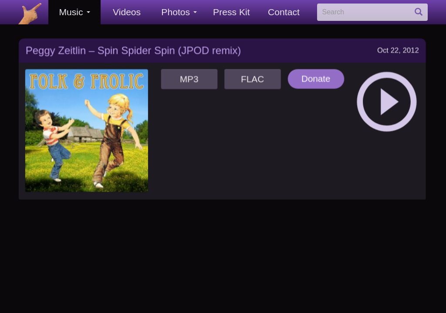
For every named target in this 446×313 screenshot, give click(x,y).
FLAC (251, 75)
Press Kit (231, 12)
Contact (284, 12)
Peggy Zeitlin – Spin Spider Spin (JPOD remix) (133, 47)
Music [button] (74, 12)
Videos (127, 12)
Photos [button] (179, 12)
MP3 (188, 75)
